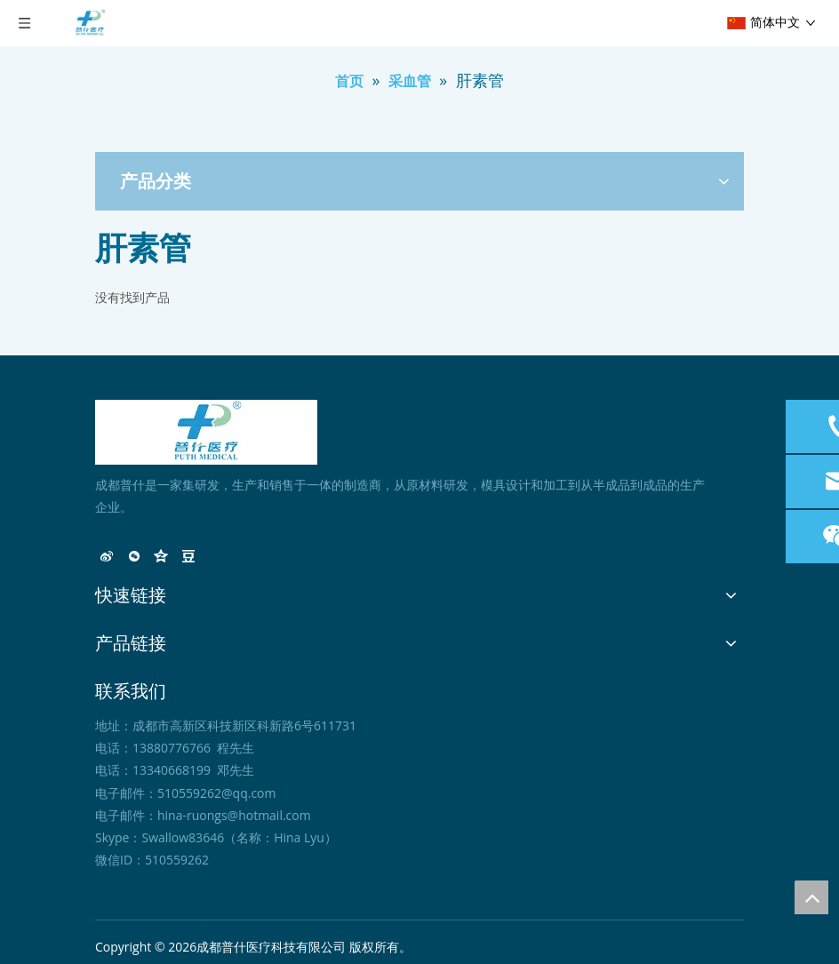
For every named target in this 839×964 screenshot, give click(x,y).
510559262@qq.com (216, 793)
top (811, 897)
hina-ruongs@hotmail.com (234, 815)
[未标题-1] (206, 432)
